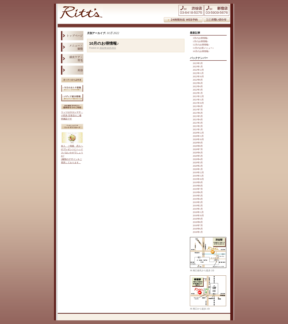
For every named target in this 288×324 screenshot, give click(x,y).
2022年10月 (198, 76)
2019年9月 (198, 182)
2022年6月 (198, 83)
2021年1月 (198, 129)
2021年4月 (198, 119)
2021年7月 (198, 109)
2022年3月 (198, 89)
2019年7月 (198, 189)
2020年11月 (198, 136)
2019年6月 (198, 192)
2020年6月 (198, 152)
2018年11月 (198, 212)
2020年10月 (198, 139)
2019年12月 (198, 172)
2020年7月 (198, 149)
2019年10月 (198, 179)
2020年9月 (198, 142)
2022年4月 (198, 86)
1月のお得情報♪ (200, 41)
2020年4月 (198, 159)
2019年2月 (198, 205)
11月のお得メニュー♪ (203, 48)
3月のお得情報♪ (200, 38)
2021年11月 (198, 99)
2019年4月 (198, 199)
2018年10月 (198, 215)
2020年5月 (198, 156)
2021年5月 (198, 116)
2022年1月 (198, 93)
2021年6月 (198, 113)
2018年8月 (198, 222)
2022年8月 (198, 80)
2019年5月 (198, 195)
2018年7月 (198, 225)
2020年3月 (198, 162)
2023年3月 (198, 63)
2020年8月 (198, 146)
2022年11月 (198, 73)
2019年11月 (198, 176)
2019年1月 (198, 209)
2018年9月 (198, 219)
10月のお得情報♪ (104, 43)
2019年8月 (198, 185)
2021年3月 (198, 123)
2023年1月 (198, 66)
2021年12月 (198, 96)
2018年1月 (198, 232)
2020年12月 (198, 132)
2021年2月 (198, 126)
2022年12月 (198, 70)
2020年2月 (198, 166)
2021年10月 (198, 103)
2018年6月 (198, 228)
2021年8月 (198, 106)
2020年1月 (198, 169)
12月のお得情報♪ (201, 44)
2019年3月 (198, 202)
